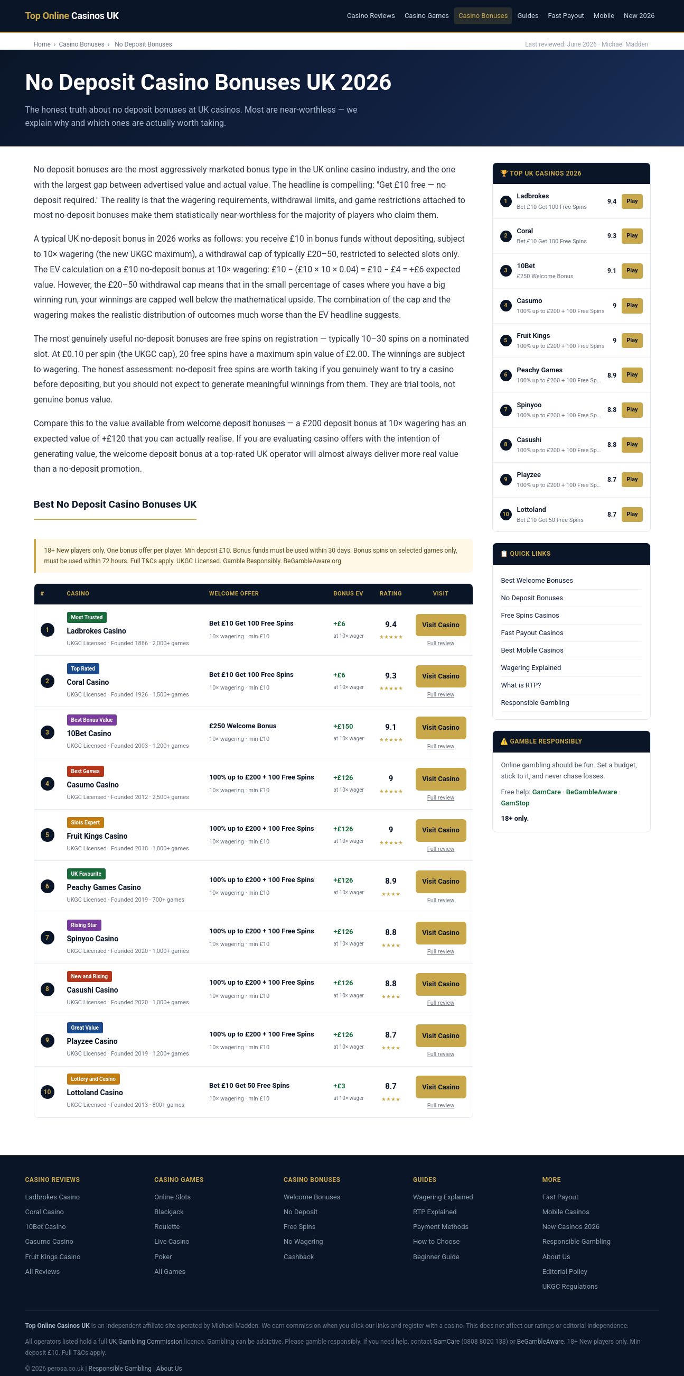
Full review (441, 640)
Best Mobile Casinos (532, 650)
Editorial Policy (564, 1263)
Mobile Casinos (565, 1203)
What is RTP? (521, 685)
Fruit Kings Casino (53, 1248)
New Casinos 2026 (570, 1218)
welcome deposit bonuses (236, 423)
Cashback (299, 1248)
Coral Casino (44, 1203)
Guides (527, 16)
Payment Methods (441, 1218)
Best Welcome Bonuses (537, 580)
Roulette (167, 1218)
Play (632, 201)
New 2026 (639, 16)
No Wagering (303, 1233)
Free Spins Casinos (530, 615)
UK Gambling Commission (146, 1333)
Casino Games (427, 16)
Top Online (72, 15)
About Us (556, 1248)
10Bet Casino (45, 1218)
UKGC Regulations (570, 1278)
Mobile (604, 16)
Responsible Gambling (535, 703)
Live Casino (172, 1233)
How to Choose (436, 1233)
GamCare (546, 792)
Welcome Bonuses (312, 1188)
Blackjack (168, 1203)
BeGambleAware (591, 792)
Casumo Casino (49, 1233)
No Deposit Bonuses (532, 598)
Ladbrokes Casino (52, 1188)
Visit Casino (441, 623)
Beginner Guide (436, 1248)
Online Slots (172, 1188)
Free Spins (299, 1218)
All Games (169, 1263)
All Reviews (42, 1263)
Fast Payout (566, 16)
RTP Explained (435, 1203)
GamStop (515, 803)
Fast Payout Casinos (532, 633)
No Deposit (300, 1203)
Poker (163, 1248)
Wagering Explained (531, 668)
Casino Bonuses (483, 16)
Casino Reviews (371, 16)
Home (42, 44)
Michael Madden (625, 44)
